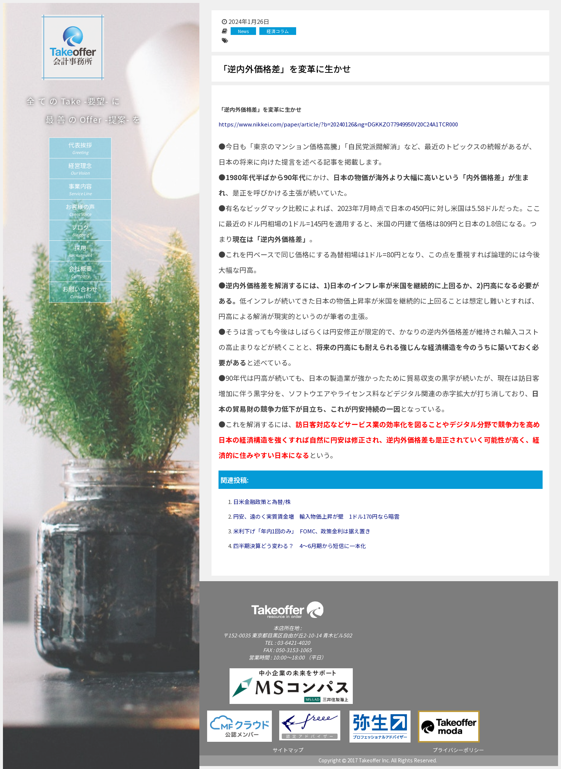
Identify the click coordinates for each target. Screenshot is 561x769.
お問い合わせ (80, 292)
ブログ (80, 230)
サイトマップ (288, 750)
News (243, 31)
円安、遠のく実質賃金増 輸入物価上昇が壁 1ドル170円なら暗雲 (316, 516)
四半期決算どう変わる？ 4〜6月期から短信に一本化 (299, 546)
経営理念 (80, 168)
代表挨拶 (80, 147)
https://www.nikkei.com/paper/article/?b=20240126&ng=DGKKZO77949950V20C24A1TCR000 (338, 124)
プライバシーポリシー (458, 750)
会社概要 (80, 271)
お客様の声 (80, 209)
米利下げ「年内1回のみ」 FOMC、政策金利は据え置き (301, 531)
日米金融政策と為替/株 (262, 501)
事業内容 (80, 189)
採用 (80, 250)
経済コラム (278, 31)
